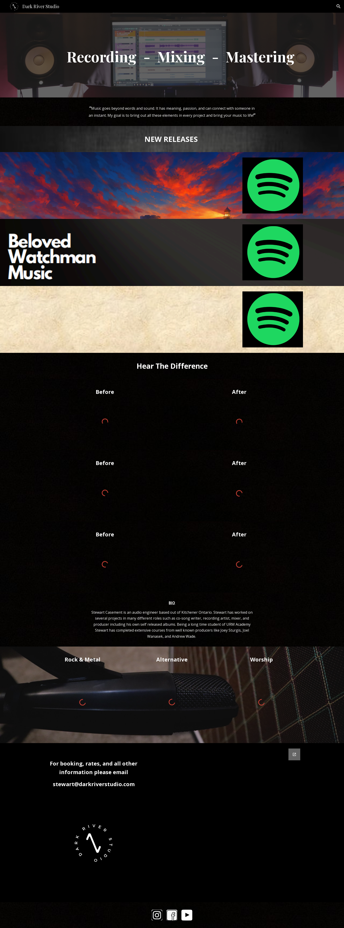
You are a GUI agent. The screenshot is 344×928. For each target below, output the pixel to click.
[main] (172, 55)
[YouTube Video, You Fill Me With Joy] (183, 252)
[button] (338, 6)
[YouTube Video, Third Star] (183, 319)
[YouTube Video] (71, 185)
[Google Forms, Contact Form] (228, 823)
